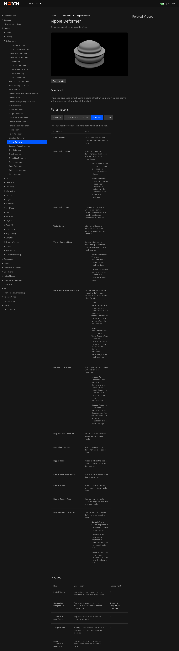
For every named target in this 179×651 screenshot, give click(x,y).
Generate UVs (14, 98)
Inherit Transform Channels (77, 117)
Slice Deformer (15, 154)
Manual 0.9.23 (34, 4)
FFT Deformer (14, 90)
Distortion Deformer (17, 77)
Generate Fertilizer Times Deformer (23, 94)
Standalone (8, 272)
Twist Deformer (15, 174)
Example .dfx (58, 81)
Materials (10, 204)
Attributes (97, 117)
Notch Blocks (9, 276)
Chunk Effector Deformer (19, 49)
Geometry (10, 187)
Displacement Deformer (19, 69)
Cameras (9, 32)
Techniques (8, 259)
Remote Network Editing (15, 293)
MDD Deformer (15, 106)
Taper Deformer (15, 166)
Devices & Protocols (12, 268)
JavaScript (8, 263)
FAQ (5, 288)
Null (111, 592)
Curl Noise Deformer (17, 65)
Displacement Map (16, 73)
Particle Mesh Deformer (19, 126)
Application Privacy (12, 309)
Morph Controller (16, 114)
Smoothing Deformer (17, 158)
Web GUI (8, 284)
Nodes (6, 28)
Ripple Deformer (16, 142)
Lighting (9, 195)
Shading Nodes (12, 242)
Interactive (10, 191)
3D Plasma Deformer (17, 45)
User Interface (10, 16)
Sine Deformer (15, 150)
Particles (9, 216)
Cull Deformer (14, 61)
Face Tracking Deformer (19, 85)
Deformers (11, 41)
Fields (8, 178)
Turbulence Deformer (18, 170)
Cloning (9, 37)
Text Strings (11, 250)
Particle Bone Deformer (18, 122)
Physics (9, 221)
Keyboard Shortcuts (13, 24)
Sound (8, 246)
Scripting (9, 238)
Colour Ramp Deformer (18, 57)
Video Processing (13, 255)
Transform (57, 117)
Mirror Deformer (16, 110)
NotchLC (7, 305)
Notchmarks (10, 301)
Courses (7, 20)
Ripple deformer (83, 16)
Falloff (108, 117)
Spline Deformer (16, 162)
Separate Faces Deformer (19, 146)
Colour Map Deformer (18, 53)
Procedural (10, 229)
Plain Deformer (15, 130)
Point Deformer (15, 134)
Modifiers (10, 208)
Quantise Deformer (17, 138)
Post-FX (9, 225)
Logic (8, 199)
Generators (10, 182)
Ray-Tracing (11, 233)
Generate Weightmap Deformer (22, 102)
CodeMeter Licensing (13, 280)
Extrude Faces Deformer (19, 81)
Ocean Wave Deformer (18, 118)
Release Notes (10, 297)
